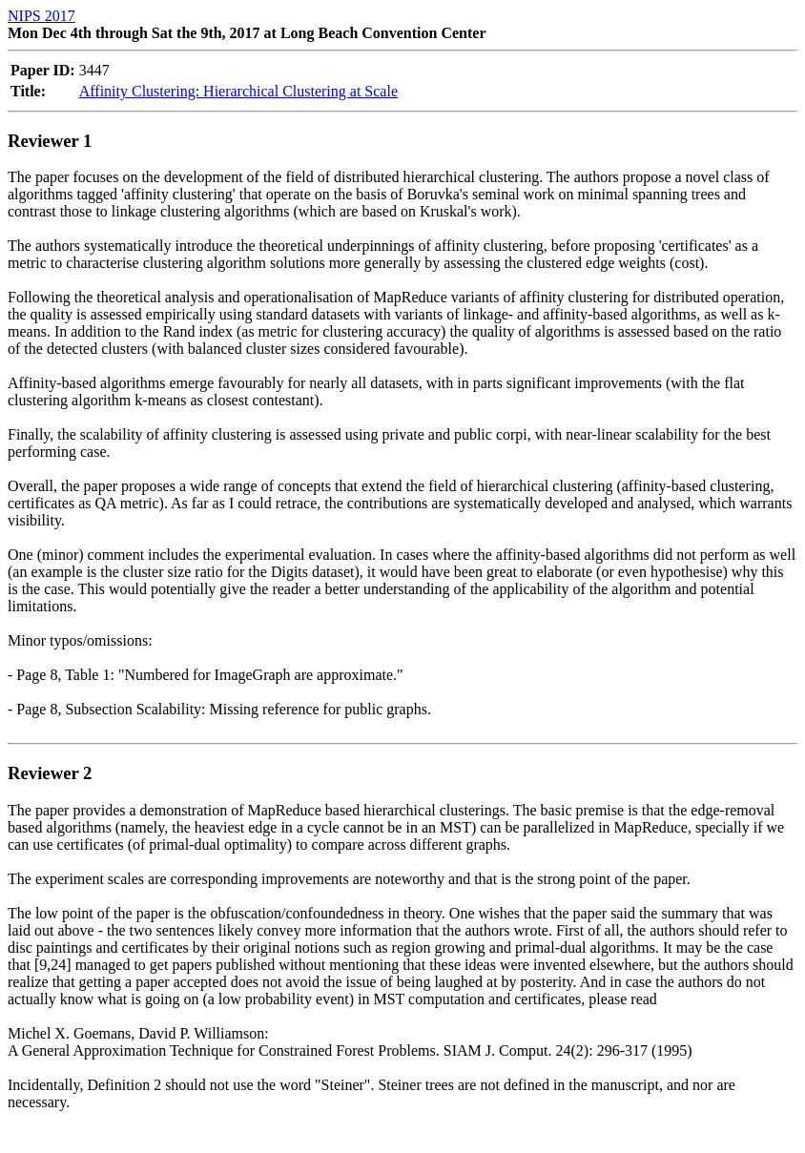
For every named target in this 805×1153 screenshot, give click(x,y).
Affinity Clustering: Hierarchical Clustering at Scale (238, 91)
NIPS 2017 (41, 16)
